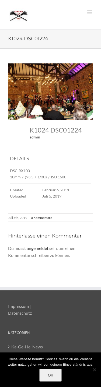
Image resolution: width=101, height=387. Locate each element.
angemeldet (37, 248)
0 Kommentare (41, 218)
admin (35, 137)
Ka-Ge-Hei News (27, 346)
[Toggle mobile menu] (90, 12)
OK (50, 375)
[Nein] (94, 369)
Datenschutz (20, 312)
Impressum (18, 306)
